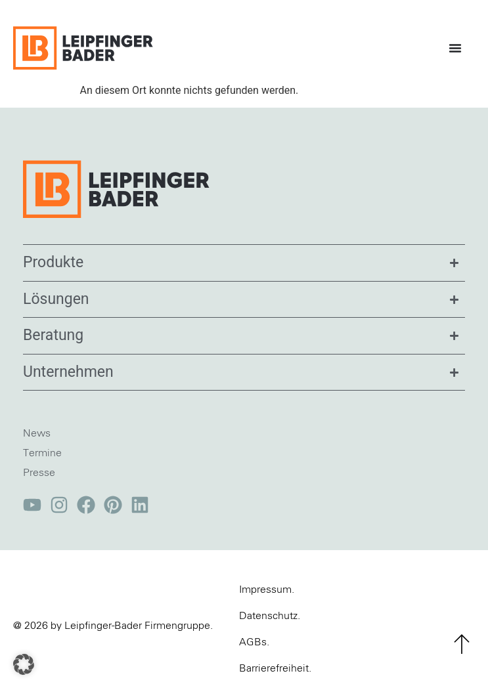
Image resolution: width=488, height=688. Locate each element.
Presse (39, 472)
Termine (42, 453)
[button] (23, 664)
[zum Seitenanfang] (462, 644)
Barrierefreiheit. (275, 668)
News (37, 433)
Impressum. (266, 589)
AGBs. (254, 642)
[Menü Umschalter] (458, 47)
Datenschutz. (269, 616)
